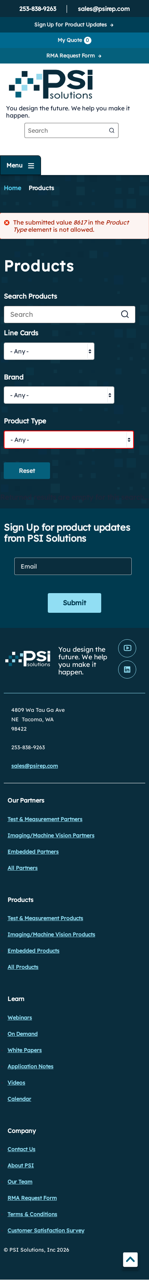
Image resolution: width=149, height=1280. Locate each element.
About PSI (21, 1165)
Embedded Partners (33, 851)
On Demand (23, 1034)
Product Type (25, 421)
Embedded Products (33, 950)
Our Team (20, 1181)
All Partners (23, 868)
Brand (13, 377)
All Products (23, 967)
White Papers (25, 1050)
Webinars (20, 1017)
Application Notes (30, 1066)
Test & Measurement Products (45, 918)
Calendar (19, 1099)
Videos (16, 1082)
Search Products (30, 297)
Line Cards (21, 333)
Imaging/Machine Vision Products (51, 934)
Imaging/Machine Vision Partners (51, 835)
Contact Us (21, 1149)
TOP (130, 1260)
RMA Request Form (70, 55)
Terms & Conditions (32, 1214)
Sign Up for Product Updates (70, 24)
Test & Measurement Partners (45, 819)
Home (12, 188)
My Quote (74, 40)
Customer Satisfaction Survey (46, 1230)
